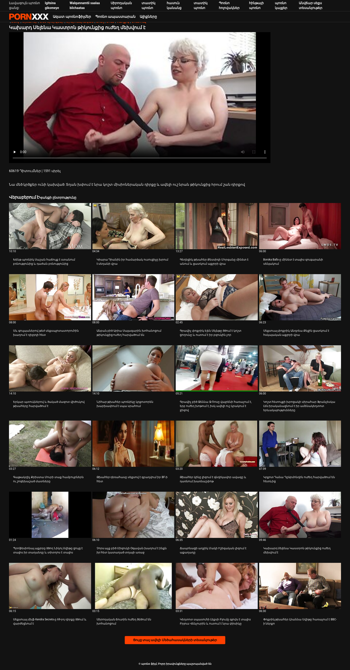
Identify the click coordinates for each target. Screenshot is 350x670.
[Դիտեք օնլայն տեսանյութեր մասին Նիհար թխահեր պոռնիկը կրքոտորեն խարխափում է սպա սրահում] (133, 368)
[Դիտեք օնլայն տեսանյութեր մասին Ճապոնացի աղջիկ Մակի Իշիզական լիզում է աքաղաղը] (217, 515)
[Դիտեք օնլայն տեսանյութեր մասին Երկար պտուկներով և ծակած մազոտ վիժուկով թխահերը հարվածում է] (50, 368)
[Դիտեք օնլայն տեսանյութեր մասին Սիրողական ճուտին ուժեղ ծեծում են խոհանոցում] (133, 586)
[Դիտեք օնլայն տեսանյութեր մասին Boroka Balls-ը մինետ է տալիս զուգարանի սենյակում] (300, 226)
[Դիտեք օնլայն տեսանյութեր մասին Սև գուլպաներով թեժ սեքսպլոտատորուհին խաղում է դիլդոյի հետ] (50, 297)
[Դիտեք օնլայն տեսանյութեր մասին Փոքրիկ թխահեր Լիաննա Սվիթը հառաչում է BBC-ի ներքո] (300, 586)
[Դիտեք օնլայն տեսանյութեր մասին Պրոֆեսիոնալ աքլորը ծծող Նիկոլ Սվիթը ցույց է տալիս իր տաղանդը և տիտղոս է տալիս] (50, 515)
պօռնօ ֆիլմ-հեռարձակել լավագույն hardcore (29, 16)
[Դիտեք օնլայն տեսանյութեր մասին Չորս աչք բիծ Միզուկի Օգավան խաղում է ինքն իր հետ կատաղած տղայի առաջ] (133, 515)
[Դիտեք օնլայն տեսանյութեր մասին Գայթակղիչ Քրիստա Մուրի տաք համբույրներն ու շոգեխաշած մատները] (50, 444)
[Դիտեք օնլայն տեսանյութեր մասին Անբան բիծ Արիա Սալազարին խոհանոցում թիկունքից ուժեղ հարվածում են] (133, 297)
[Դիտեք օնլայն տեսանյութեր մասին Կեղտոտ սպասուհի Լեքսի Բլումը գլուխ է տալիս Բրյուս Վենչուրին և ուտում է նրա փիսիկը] (217, 586)
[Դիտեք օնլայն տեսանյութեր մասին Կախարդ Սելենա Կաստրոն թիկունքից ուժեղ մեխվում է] (300, 515)
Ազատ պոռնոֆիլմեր (72, 17)
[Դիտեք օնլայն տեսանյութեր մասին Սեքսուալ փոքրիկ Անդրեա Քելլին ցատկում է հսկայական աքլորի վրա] (300, 297)
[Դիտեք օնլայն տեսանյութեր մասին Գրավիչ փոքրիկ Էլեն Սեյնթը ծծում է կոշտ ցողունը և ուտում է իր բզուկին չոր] (217, 297)
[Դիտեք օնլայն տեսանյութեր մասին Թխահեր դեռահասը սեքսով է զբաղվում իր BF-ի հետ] (133, 444)
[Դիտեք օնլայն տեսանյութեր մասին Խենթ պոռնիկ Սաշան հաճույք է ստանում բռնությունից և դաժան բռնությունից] (50, 226)
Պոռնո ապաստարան (115, 17)
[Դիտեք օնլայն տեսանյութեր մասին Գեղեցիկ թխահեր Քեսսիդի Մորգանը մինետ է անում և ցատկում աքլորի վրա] (217, 226)
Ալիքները (148, 17)
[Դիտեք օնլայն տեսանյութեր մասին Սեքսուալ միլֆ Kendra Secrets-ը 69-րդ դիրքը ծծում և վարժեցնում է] (50, 586)
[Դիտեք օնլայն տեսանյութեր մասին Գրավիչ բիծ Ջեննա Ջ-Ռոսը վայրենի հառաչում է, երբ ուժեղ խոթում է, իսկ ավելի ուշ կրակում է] (217, 368)
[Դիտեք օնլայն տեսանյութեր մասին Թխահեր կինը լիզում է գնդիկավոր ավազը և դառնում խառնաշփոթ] (217, 444)
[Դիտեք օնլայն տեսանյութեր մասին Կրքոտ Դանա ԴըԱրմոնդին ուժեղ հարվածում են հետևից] (300, 444)
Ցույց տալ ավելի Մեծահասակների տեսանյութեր (175, 640)
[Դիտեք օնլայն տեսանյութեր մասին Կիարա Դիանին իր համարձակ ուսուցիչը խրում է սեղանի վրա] (133, 226)
